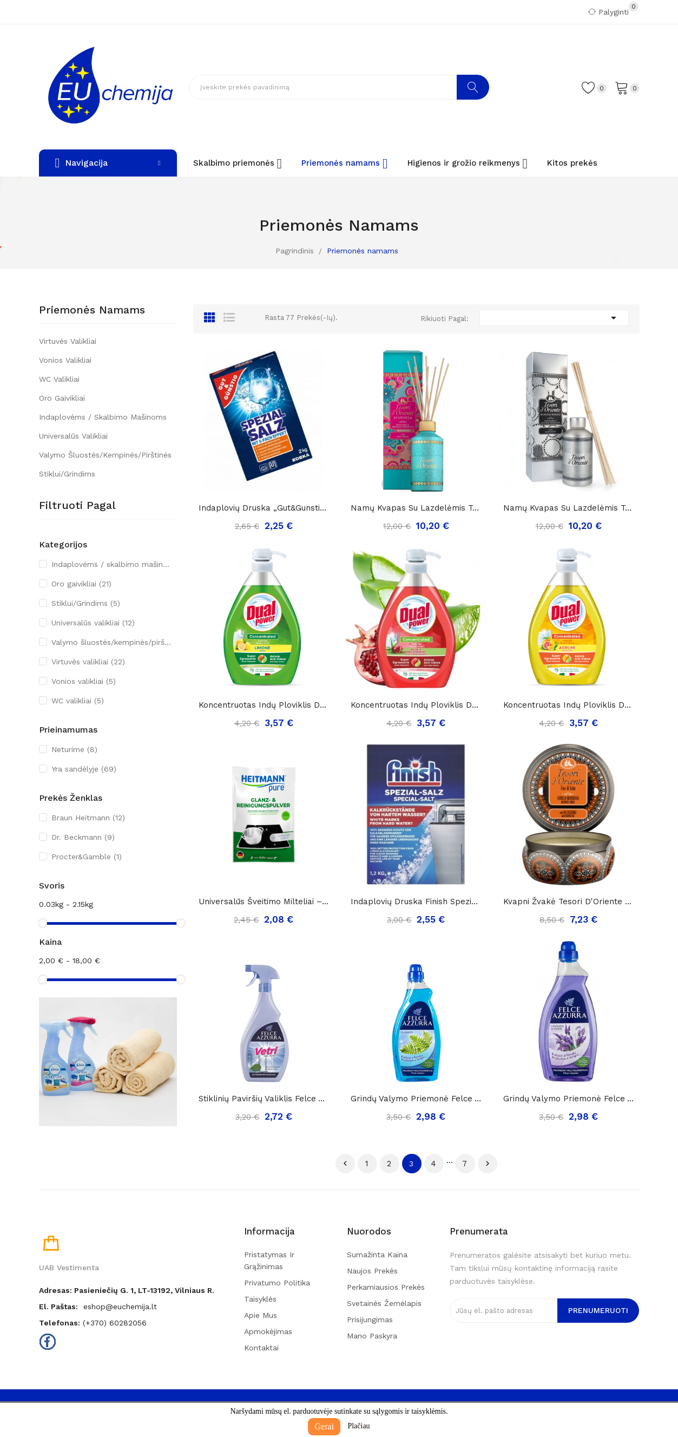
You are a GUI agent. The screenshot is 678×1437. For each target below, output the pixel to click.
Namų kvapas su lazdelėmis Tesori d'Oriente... (416, 508)
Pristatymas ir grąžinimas (269, 1260)
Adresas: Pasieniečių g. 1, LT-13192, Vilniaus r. (126, 1290)
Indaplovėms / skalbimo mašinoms (103, 417)
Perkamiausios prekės (386, 1287)
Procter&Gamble (86, 856)
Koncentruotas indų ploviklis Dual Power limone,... (264, 705)
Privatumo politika (277, 1282)
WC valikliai (59, 379)
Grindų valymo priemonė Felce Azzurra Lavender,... (568, 1098)
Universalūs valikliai (73, 436)
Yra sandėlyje (83, 769)
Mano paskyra (372, 1335)
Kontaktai (261, 1347)
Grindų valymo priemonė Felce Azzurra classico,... (416, 1098)
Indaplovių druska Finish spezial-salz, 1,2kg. (416, 901)
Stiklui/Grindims (67, 473)
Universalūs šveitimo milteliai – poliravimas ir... (264, 901)
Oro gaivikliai (62, 398)
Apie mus (260, 1315)
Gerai (324, 1426)
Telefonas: (59, 1322)
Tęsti (487, 1163)
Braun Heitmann (88, 817)
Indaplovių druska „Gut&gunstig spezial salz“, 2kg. (264, 508)
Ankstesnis (345, 1163)
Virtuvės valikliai (67, 341)
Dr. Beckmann (83, 837)
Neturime (74, 749)
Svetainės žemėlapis (384, 1303)
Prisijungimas (370, 1319)
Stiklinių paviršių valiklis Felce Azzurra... (264, 1098)
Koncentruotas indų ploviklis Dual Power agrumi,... (568, 705)
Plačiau (358, 1426)
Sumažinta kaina (377, 1254)
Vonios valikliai (65, 360)
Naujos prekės (372, 1270)
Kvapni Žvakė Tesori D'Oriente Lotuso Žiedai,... (568, 901)
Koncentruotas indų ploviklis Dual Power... (416, 705)
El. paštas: (58, 1306)
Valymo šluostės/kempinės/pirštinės (105, 454)
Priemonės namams (92, 310)
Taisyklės (260, 1299)
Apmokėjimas (268, 1331)
